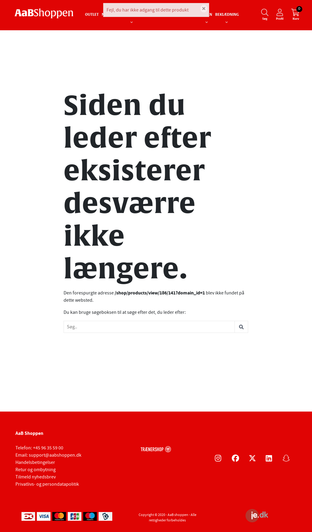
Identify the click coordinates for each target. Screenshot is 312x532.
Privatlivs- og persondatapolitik (47, 484)
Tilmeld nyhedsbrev (35, 477)
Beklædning (227, 15)
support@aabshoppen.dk (55, 455)
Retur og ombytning (35, 470)
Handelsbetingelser (35, 462)
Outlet (92, 15)
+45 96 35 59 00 (48, 448)
